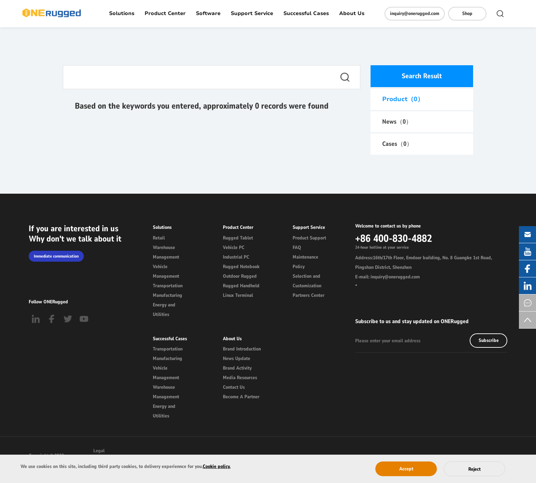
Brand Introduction (242, 349)
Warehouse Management (166, 252)
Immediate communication (56, 256)
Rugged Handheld (241, 285)
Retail (159, 238)
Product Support (309, 238)
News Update (236, 358)
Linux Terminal (238, 295)
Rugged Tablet (238, 238)
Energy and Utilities (164, 310)
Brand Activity (237, 368)
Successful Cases (306, 14)
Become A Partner (241, 397)
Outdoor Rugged (240, 276)
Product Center (165, 14)
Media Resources (240, 377)
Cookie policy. (216, 466)
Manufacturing (167, 295)
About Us (351, 14)
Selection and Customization (307, 281)
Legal (99, 450)
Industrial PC (236, 257)
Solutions (121, 14)
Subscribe (489, 340)
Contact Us (234, 387)
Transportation (168, 285)
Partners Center (308, 295)
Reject (474, 469)
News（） (397, 122)
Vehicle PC (233, 247)
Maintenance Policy (305, 262)
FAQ (297, 247)
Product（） (403, 99)
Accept (406, 469)
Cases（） (397, 144)
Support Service (252, 14)
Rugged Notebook (241, 266)
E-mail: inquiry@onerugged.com (387, 277)
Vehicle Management (166, 271)
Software (208, 14)
